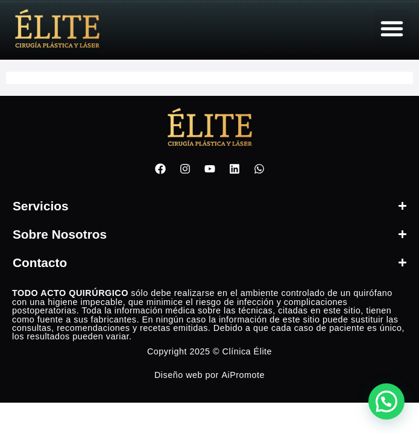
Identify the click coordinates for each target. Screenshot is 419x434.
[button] (392, 28)
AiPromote (243, 375)
